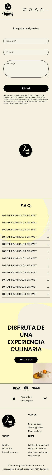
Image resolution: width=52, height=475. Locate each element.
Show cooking (34, 431)
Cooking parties (35, 427)
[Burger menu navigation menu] (47, 10)
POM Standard (42, 469)
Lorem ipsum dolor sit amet (26, 215)
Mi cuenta (7, 448)
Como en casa (34, 424)
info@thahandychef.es (26, 28)
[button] (26, 150)
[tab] (26, 215)
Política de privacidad (18, 103)
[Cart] (41, 10)
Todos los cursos (10, 452)
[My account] (36, 10)
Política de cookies (37, 448)
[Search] (30, 10)
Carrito (5, 445)
